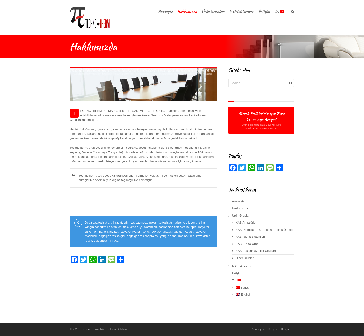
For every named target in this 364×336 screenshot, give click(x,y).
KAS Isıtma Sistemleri (250, 236)
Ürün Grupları (241, 215)
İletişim (236, 273)
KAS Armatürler (246, 222)
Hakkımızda (240, 208)
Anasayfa (238, 201)
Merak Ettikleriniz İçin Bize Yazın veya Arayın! (261, 120)
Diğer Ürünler (245, 258)
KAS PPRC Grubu (248, 244)
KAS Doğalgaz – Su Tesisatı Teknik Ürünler (264, 229)
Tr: (236, 280)
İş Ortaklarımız (242, 266)
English (243, 294)
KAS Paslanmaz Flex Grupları (256, 251)
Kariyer (272, 329)
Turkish (243, 287)
